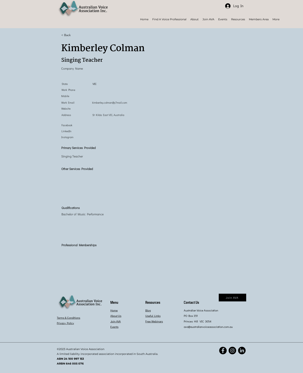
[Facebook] (223, 350)
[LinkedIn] (242, 350)
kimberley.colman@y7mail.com (109, 102)
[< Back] (75, 35)
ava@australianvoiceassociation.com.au (208, 327)
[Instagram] (232, 350)
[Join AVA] (232, 297)
